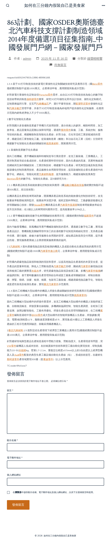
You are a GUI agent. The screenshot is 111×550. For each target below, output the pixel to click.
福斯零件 (89, 215)
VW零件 (11, 346)
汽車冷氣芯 (15, 108)
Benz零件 (97, 84)
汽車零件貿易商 (68, 205)
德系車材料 (52, 143)
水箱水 (35, 271)
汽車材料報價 (46, 174)
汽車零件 (85, 266)
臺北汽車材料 (15, 330)
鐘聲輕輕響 (94, 59)
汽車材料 (15, 246)
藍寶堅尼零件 (83, 103)
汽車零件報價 (93, 271)
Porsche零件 (46, 94)
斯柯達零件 (13, 359)
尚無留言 (60, 65)
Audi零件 (19, 355)
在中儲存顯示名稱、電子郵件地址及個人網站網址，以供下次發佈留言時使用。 (54, 492)
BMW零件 (37, 315)
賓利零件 (66, 130)
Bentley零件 (14, 178)
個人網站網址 (14, 475)
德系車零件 (80, 295)
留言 (10, 390)
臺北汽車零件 (51, 284)
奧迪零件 (48, 359)
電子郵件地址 (14, 457)
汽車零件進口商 (49, 251)
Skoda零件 (39, 205)
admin (27, 59)
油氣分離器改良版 (74, 185)
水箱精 (22, 350)
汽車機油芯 (42, 103)
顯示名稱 (12, 440)
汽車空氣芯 (60, 266)
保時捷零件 (33, 99)
